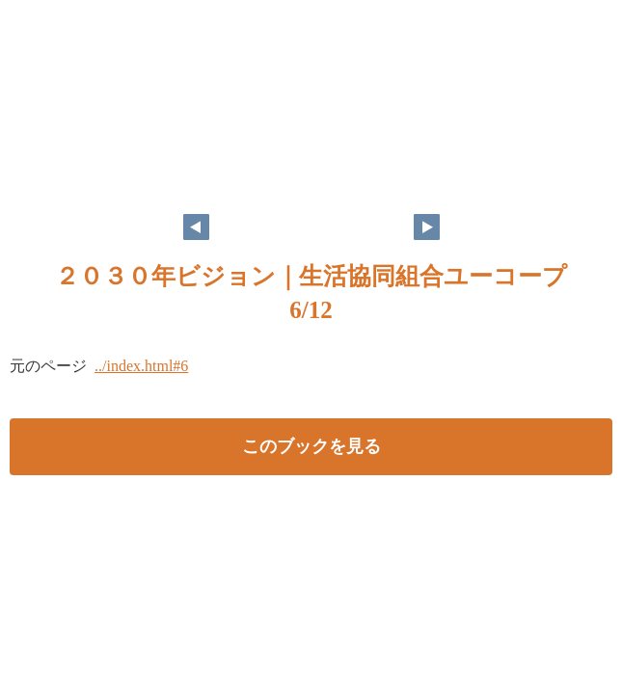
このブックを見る (311, 446)
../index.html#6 (141, 366)
